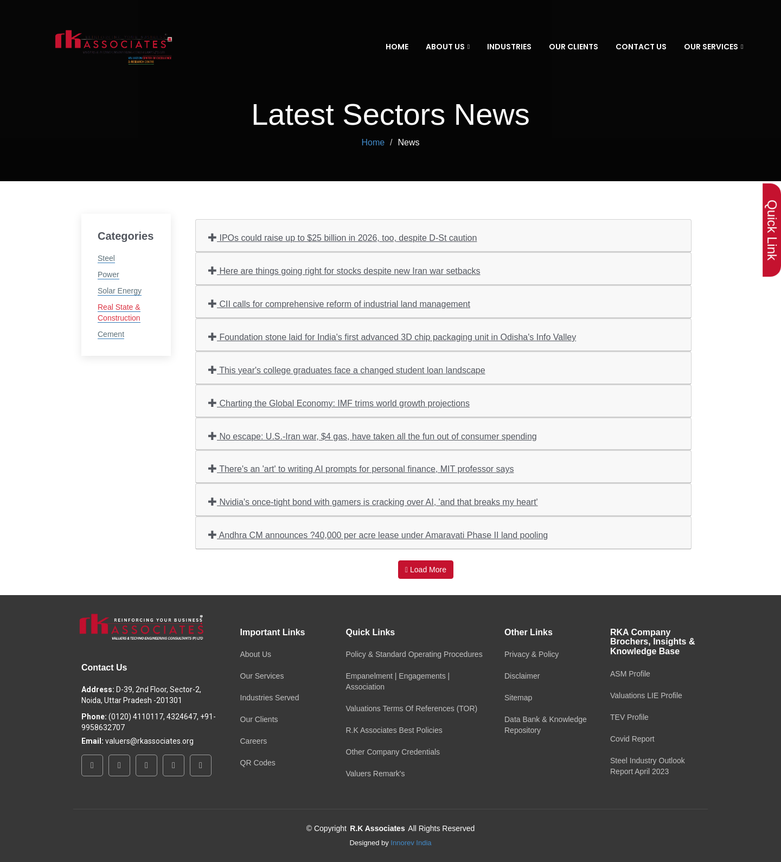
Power (108, 274)
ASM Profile (630, 673)
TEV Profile (629, 717)
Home (397, 46)
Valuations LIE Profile (646, 695)
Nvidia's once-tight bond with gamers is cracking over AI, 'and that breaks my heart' (373, 501)
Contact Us (641, 46)
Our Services (262, 676)
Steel (106, 258)
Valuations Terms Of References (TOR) (412, 708)
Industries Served (269, 697)
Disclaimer (522, 676)
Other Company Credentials (393, 752)
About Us (256, 654)
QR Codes (258, 762)
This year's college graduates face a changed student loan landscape (346, 370)
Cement (111, 334)
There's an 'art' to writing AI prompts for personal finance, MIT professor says (361, 468)
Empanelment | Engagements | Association (398, 681)
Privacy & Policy (531, 654)
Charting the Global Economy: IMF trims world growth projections (339, 403)
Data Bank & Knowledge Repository (545, 725)
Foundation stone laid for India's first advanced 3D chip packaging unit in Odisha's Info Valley (392, 336)
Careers (253, 741)
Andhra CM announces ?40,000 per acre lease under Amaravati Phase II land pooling (378, 534)
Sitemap (518, 697)
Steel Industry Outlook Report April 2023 (647, 766)
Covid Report (632, 739)
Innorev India (410, 843)
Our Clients (573, 46)
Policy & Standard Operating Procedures (414, 654)
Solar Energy (120, 290)
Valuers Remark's (375, 773)
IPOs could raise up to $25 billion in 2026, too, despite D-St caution (342, 237)
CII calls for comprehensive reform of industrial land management (339, 303)
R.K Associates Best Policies (394, 730)
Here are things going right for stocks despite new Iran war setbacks (344, 270)
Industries (509, 46)
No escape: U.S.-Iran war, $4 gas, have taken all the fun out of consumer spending (372, 436)
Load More (425, 569)
